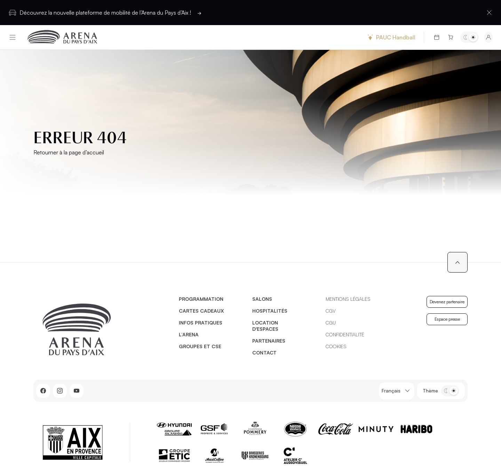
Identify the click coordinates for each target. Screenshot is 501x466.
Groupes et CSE (200, 346)
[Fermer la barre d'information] (489, 12)
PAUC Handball (390, 37)
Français (397, 391)
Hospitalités (269, 311)
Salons (262, 299)
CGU (331, 323)
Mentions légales (348, 299)
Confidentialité (345, 334)
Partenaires (268, 341)
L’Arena (189, 334)
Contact (264, 353)
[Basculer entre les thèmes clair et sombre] (469, 37)
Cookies (336, 346)
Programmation (201, 299)
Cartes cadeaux (201, 311)
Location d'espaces (265, 326)
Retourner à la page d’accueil (68, 152)
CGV (331, 311)
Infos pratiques (200, 323)
